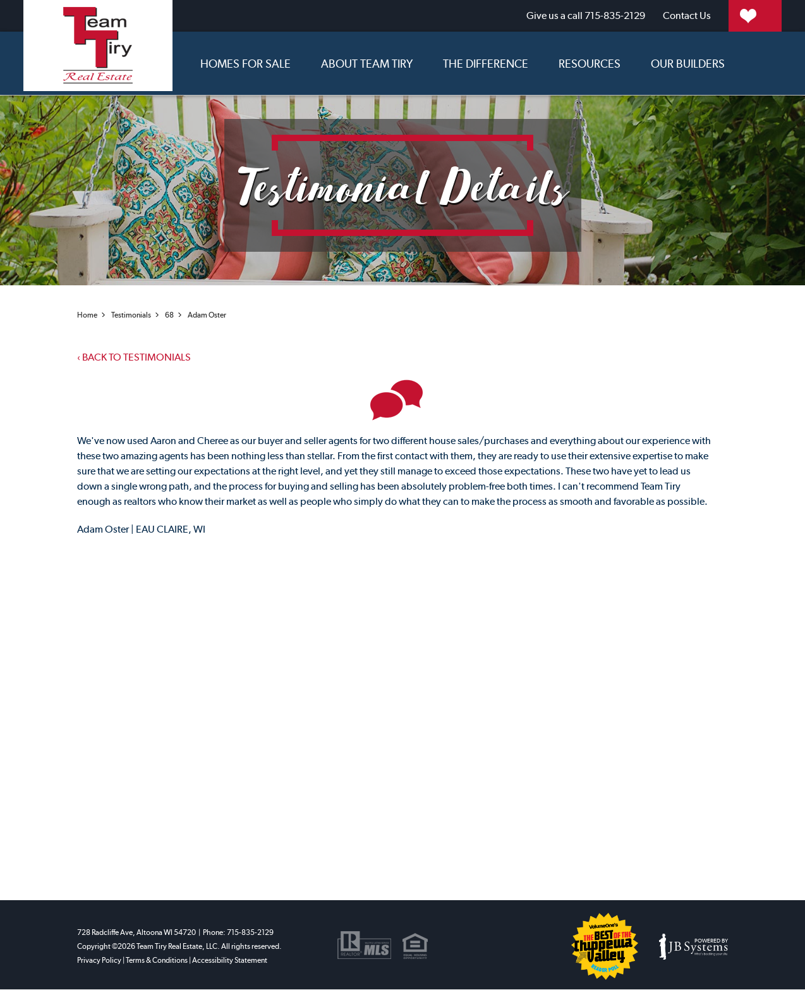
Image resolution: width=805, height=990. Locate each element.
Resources (589, 62)
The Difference (485, 62)
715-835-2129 (518, 15)
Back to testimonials (134, 356)
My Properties (726, 15)
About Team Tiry (367, 62)
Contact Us (620, 15)
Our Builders (688, 62)
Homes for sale (245, 62)
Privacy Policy (99, 960)
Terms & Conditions (157, 960)
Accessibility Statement (229, 960)
